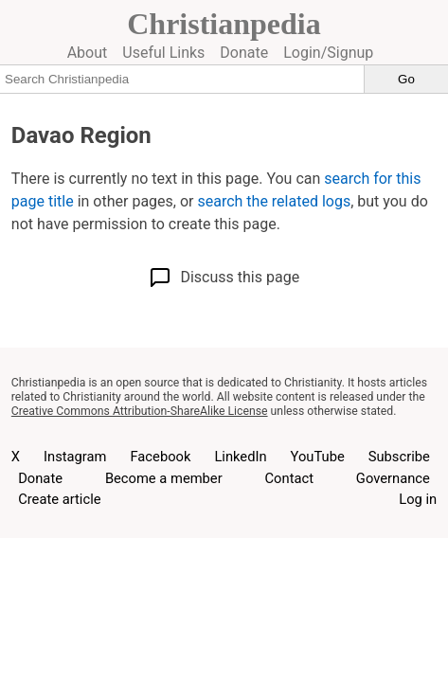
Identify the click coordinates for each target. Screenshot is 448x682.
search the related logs (273, 201)
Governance (393, 478)
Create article (59, 499)
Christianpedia (223, 24)
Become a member (164, 478)
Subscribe (399, 456)
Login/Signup (328, 53)
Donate (244, 53)
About (87, 53)
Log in (418, 499)
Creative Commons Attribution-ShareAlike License (139, 411)
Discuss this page (224, 277)
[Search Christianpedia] (182, 78)
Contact (289, 478)
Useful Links (163, 53)
